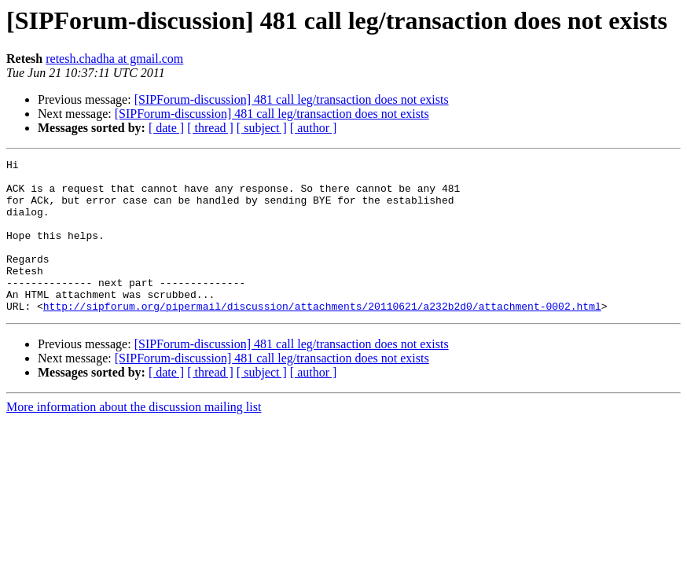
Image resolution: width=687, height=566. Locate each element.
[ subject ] (262, 127)
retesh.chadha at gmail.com (114, 58)
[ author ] (313, 127)
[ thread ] (210, 127)
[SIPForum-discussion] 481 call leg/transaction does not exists (291, 99)
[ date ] (166, 127)
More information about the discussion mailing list (133, 437)
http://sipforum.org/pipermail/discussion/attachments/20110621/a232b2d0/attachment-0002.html (322, 336)
